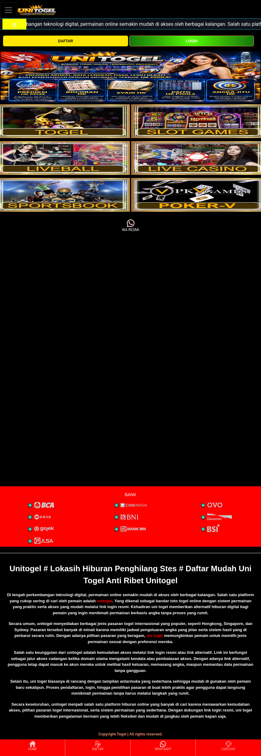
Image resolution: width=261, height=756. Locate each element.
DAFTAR (65, 41)
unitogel (104, 601)
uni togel (154, 635)
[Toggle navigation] (8, 9)
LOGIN (191, 41)
